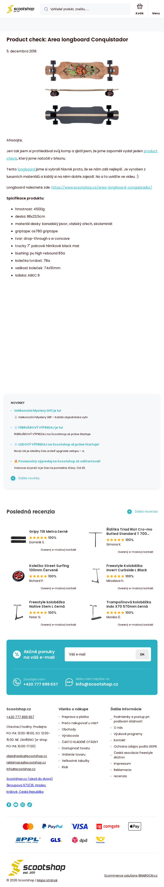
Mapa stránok (47, 880)
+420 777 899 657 (40, 684)
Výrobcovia (70, 735)
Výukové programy (128, 734)
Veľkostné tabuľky (75, 761)
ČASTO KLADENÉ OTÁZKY (80, 742)
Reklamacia (122, 770)
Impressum (122, 763)
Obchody (69, 729)
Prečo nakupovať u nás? (80, 723)
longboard (26, 169)
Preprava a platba (75, 717)
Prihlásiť (142, 654)
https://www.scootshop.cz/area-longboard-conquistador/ (101, 187)
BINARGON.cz (148, 875)
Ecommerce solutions (121, 875)
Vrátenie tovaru (73, 754)
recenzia (120, 776)
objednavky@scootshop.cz (26, 756)
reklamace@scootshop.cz (26, 762)
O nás (118, 727)
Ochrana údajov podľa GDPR (135, 746)
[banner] (20, 9)
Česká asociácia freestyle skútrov (133, 755)
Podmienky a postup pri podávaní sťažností (131, 719)
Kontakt (119, 740)
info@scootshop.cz (97, 684)
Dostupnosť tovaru (76, 748)
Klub (65, 767)
